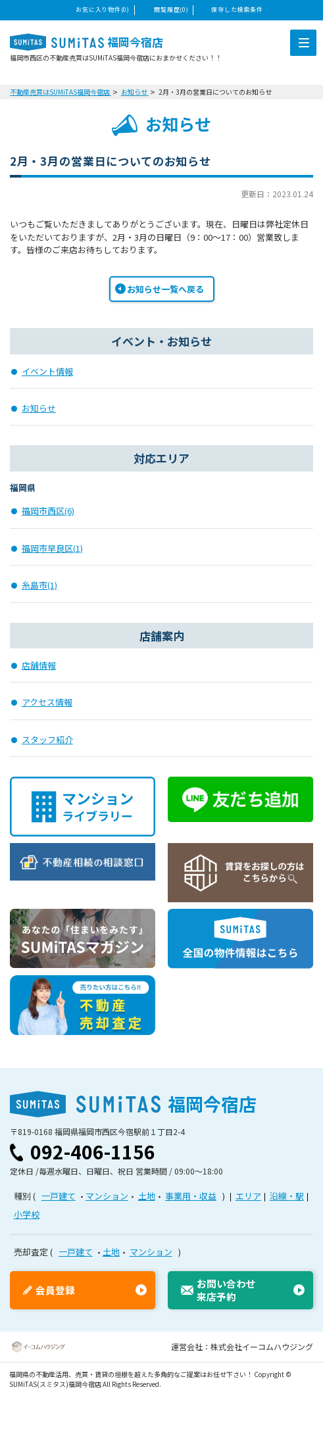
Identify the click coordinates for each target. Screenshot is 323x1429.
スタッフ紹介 (47, 739)
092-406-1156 (92, 1151)
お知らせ (39, 408)
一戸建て (58, 1196)
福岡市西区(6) (48, 510)
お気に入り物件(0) (102, 9)
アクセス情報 (47, 702)
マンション (107, 1196)
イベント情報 (47, 371)
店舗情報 (39, 665)
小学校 (26, 1214)
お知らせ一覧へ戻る (165, 289)
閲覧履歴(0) (171, 9)
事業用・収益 (190, 1196)
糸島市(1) (39, 585)
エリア (248, 1196)
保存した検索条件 (236, 9)
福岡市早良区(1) (52, 548)
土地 (146, 1196)
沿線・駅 (287, 1196)
